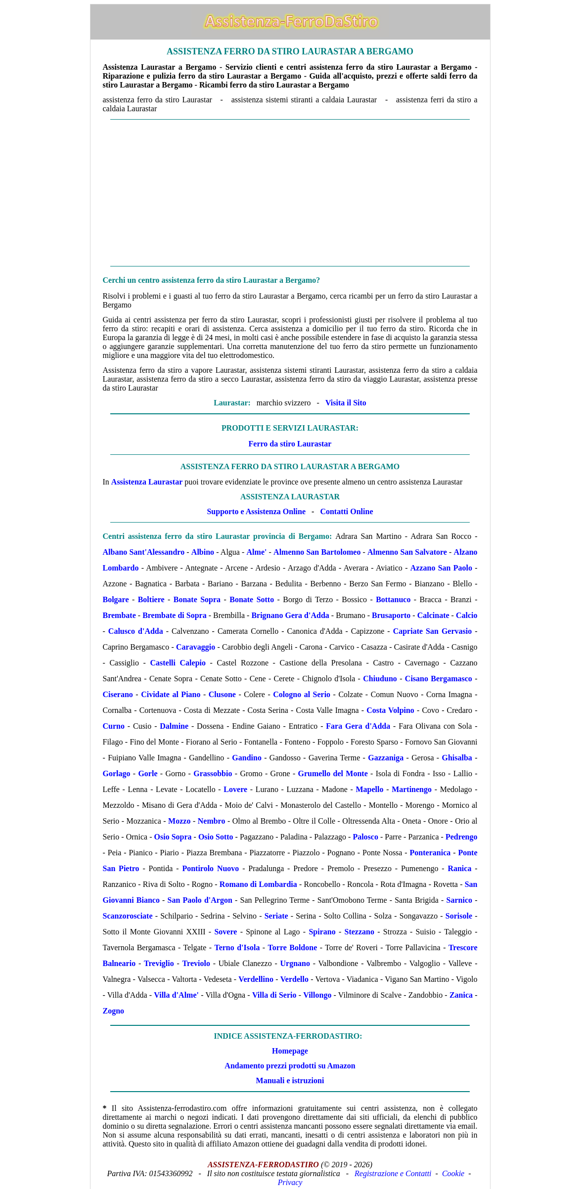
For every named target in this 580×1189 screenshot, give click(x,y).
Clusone (222, 694)
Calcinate (433, 615)
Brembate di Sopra (174, 615)
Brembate (119, 615)
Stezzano (359, 931)
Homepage (290, 1051)
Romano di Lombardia (258, 884)
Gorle (147, 773)
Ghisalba (457, 757)
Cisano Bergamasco (438, 678)
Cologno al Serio (301, 694)
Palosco (365, 837)
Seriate (276, 916)
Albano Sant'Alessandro (144, 552)
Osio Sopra (173, 837)
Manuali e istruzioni (290, 1080)
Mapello (369, 789)
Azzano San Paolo (441, 568)
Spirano (322, 931)
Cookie (453, 1173)
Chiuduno (380, 678)
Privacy (290, 1182)
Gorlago (117, 773)
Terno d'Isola (237, 947)
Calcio (467, 615)
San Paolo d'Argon (200, 900)
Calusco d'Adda (135, 631)
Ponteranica (430, 852)
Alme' (257, 552)
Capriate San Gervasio (432, 631)
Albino (202, 552)
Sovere (225, 931)
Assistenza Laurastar (146, 482)
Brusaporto (391, 615)
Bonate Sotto (251, 599)
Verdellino (255, 979)
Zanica (461, 995)
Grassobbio (212, 773)
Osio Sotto (215, 837)
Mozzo (179, 821)
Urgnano (295, 963)
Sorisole (459, 916)
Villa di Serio (274, 995)
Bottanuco (393, 599)
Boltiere (151, 599)
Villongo (317, 995)
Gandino (247, 757)
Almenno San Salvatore (407, 552)
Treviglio (159, 963)
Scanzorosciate (128, 916)
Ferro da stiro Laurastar (290, 444)
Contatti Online (346, 511)
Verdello (294, 979)
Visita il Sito (345, 402)
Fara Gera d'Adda (358, 726)
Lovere (235, 789)
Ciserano (118, 694)
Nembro (211, 821)
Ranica (459, 868)
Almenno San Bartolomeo (316, 552)
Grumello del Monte (333, 773)
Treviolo (196, 963)
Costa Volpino (390, 710)
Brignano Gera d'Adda (290, 615)
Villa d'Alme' (176, 995)
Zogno (114, 1011)
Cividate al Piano (170, 694)
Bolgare (116, 599)
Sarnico (459, 900)
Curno (114, 726)
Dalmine (174, 726)
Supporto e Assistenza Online (256, 511)
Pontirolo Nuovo (210, 868)
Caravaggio (195, 647)
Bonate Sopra (197, 599)
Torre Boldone (292, 947)
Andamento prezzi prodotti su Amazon (289, 1065)
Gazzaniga (385, 757)
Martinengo (412, 789)
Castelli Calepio (178, 663)
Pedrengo (462, 837)
